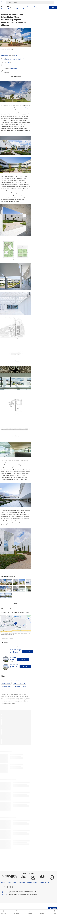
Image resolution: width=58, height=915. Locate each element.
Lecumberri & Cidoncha (16, 58)
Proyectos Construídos (14, 680)
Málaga (26, 108)
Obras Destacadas (6, 683)
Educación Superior (6, 686)
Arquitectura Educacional (19, 683)
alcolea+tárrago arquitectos (14, 60)
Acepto (53, 8)
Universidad (4, 55)
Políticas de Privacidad (7, 9)
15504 (8, 62)
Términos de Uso (31, 7)
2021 (8, 65)
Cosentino (13, 71)
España (16, 55)
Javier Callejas (13, 68)
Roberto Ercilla (13, 658)
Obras (3, 680)
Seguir (28, 652)
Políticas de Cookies (22, 9)
